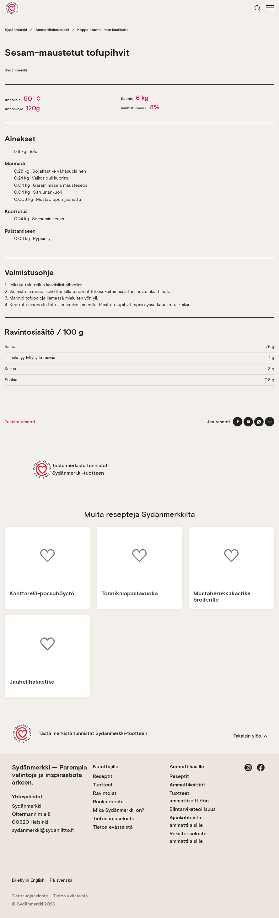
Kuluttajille (105, 766)
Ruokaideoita (108, 802)
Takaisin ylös (250, 736)
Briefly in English (28, 880)
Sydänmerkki (16, 30)
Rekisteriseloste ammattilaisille (188, 837)
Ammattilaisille (186, 766)
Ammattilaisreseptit (52, 30)
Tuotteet (103, 785)
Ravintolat (104, 793)
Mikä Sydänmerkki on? (118, 810)
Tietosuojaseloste (113, 819)
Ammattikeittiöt (187, 785)
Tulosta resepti (20, 421)
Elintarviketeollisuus (192, 809)
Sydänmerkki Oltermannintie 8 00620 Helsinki (31, 814)
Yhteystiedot (27, 797)
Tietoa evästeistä (113, 827)
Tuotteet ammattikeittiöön (189, 797)
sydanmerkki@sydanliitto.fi (43, 830)
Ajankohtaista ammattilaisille (186, 821)
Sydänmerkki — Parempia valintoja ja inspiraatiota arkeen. (49, 775)
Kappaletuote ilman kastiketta (103, 30)
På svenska (61, 880)
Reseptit (102, 776)
